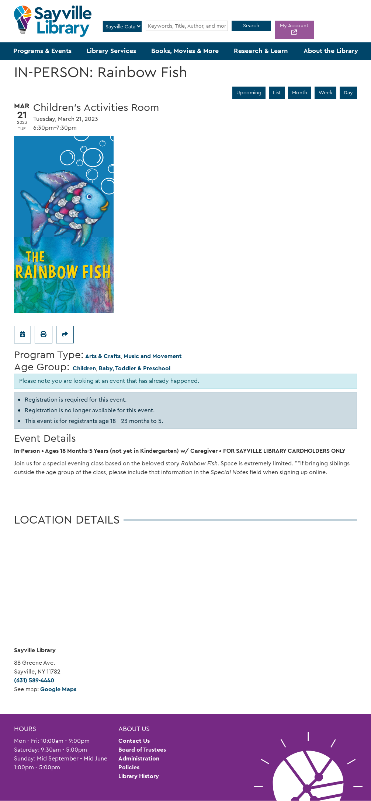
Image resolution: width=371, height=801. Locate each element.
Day (348, 92)
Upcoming (248, 92)
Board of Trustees (142, 749)
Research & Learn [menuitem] (261, 51)
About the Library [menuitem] (331, 51)
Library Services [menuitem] (111, 51)
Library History (138, 776)
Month (299, 92)
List (277, 92)
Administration (138, 758)
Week (325, 92)
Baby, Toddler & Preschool (134, 368)
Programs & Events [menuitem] (42, 51)
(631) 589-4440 (34, 680)
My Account (294, 25)
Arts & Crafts (103, 356)
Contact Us (134, 741)
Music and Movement (153, 356)
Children (84, 368)
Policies (128, 767)
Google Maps (58, 689)
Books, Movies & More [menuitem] (185, 51)
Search (251, 25)
